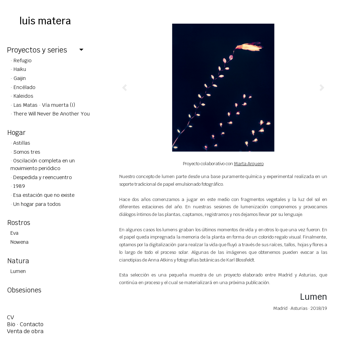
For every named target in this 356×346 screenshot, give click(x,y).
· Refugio (21, 60)
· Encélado (22, 87)
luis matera (45, 21)
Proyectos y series (37, 50)
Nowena (19, 242)
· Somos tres (25, 151)
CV (10, 317)
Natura (18, 261)
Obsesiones (24, 290)
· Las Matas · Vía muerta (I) (42, 105)
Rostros (18, 222)
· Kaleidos (21, 95)
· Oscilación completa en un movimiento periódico (42, 164)
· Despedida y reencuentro (41, 177)
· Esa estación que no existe (42, 195)
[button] (124, 88)
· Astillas (20, 142)
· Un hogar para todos (35, 204)
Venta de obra (25, 331)
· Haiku (18, 69)
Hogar (16, 132)
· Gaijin (18, 78)
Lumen (18, 271)
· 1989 (17, 186)
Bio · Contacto (25, 324)
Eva (14, 233)
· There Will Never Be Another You (50, 113)
